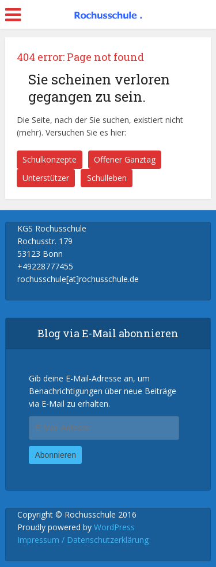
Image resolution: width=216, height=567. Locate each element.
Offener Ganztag (125, 159)
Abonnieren (55, 455)
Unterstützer (45, 177)
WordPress (114, 527)
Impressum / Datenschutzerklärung (83, 539)
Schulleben (107, 177)
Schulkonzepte (49, 159)
